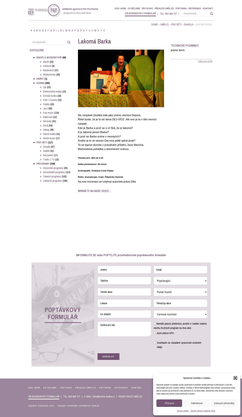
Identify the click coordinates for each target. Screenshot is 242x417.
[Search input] (195, 13)
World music (49, 138)
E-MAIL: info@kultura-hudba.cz (99, 396)
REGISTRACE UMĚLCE (130, 396)
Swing (46, 129)
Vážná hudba (49, 134)
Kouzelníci (48, 155)
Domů (154, 24)
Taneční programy (52, 176)
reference (121, 387)
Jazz (45, 108)
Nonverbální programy (54, 172)
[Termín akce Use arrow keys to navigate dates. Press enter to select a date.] (124, 292)
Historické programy (53, 168)
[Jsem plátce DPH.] (155, 333)
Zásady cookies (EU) (41, 406)
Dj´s (44, 87)
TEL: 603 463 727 (168, 13)
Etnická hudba (50, 96)
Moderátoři (48, 70)
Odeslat (108, 356)
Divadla (188, 24)
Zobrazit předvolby (224, 403)
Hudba (40, 83)
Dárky (40, 78)
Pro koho (147, 8)
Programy (42, 163)
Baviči (46, 62)
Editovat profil (205, 61)
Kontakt (208, 8)
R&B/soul (47, 117)
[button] (235, 378)
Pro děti (176, 24)
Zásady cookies (183, 411)
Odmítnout (197, 403)
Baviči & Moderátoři (49, 57)
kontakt (137, 387)
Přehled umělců (164, 8)
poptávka (105, 387)
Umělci (164, 24)
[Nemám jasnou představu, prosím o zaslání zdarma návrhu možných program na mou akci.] (155, 324)
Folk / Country (50, 100)
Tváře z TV (48, 159)
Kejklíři (46, 151)
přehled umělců (85, 387)
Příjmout (169, 403)
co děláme (50, 387)
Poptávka (181, 8)
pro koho (66, 387)
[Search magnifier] (211, 13)
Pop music (48, 112)
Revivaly (47, 121)
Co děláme (134, 8)
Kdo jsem (120, 8)
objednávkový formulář (140, 13)
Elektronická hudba (52, 91)
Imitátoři (47, 66)
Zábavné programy (52, 181)
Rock (45, 125)
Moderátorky (49, 74)
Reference (194, 8)
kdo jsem (34, 387)
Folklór (46, 104)
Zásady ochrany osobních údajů (202, 411)
